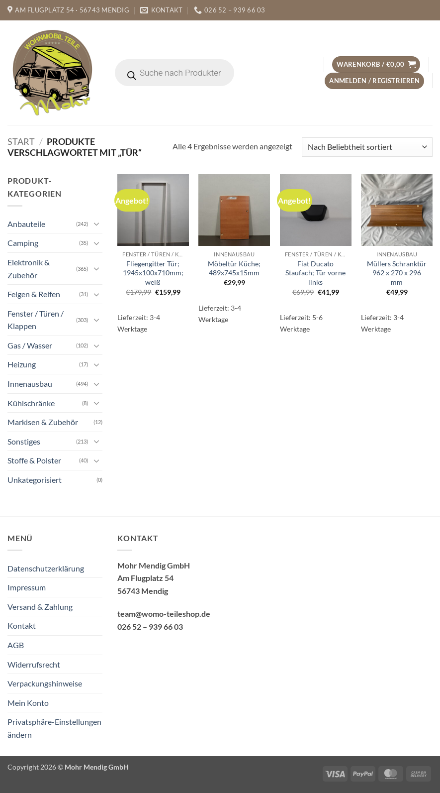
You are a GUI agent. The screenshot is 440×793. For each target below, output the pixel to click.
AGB (15, 645)
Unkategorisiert (34, 479)
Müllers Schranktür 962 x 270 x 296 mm (397, 272)
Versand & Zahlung (40, 606)
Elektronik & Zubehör (28, 268)
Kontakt (21, 625)
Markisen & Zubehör (42, 422)
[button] (376, 64)
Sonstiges (23, 441)
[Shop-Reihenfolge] (367, 147)
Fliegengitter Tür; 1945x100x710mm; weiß (153, 272)
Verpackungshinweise (44, 683)
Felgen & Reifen (33, 294)
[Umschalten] (96, 223)
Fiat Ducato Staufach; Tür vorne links (315, 272)
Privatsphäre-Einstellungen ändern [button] (54, 728)
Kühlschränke (31, 403)
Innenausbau (29, 383)
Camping (22, 242)
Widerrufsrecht (33, 664)
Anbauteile (26, 223)
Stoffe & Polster (34, 460)
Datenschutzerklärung (45, 568)
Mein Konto (28, 702)
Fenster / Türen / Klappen (35, 320)
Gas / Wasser (29, 345)
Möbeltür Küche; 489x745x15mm (234, 268)
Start (21, 141)
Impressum (26, 587)
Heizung (21, 364)
